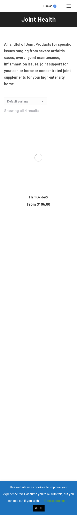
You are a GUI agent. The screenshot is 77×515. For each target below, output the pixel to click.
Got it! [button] (38, 508)
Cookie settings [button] (55, 501)
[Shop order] (25, 101)
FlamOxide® (38, 197)
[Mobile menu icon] (69, 6)
